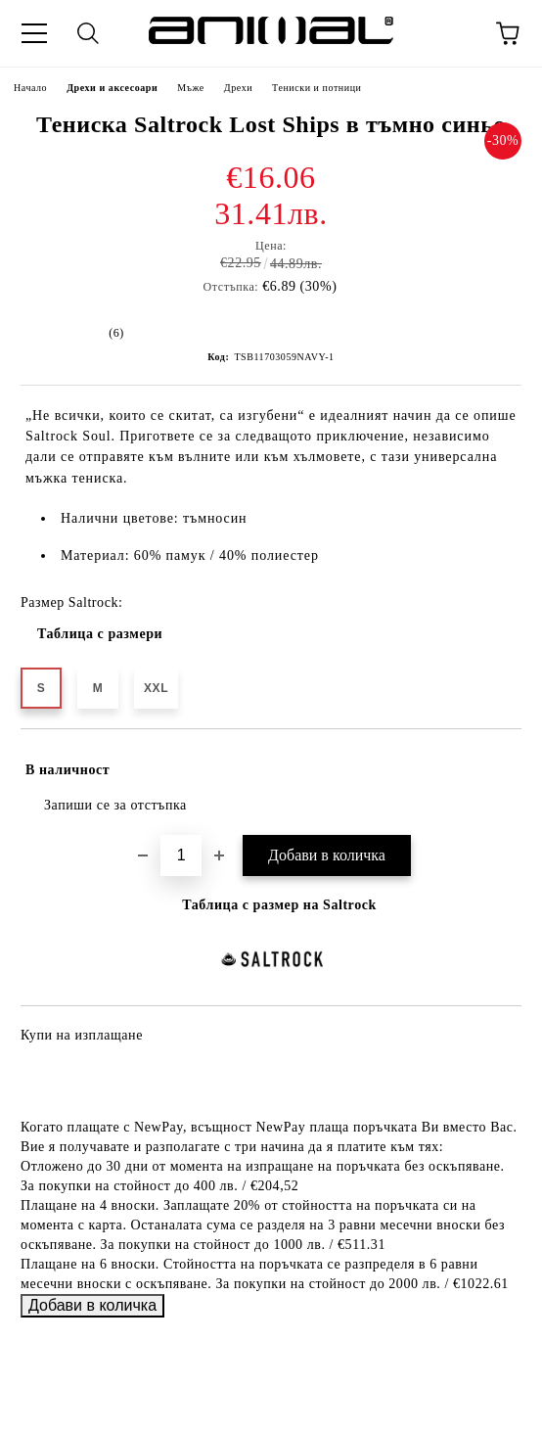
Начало (30, 87)
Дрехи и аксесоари (112, 87)
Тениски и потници (316, 87)
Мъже (190, 87)
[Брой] (181, 855)
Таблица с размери (99, 633)
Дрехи (238, 87)
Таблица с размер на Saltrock (279, 905)
